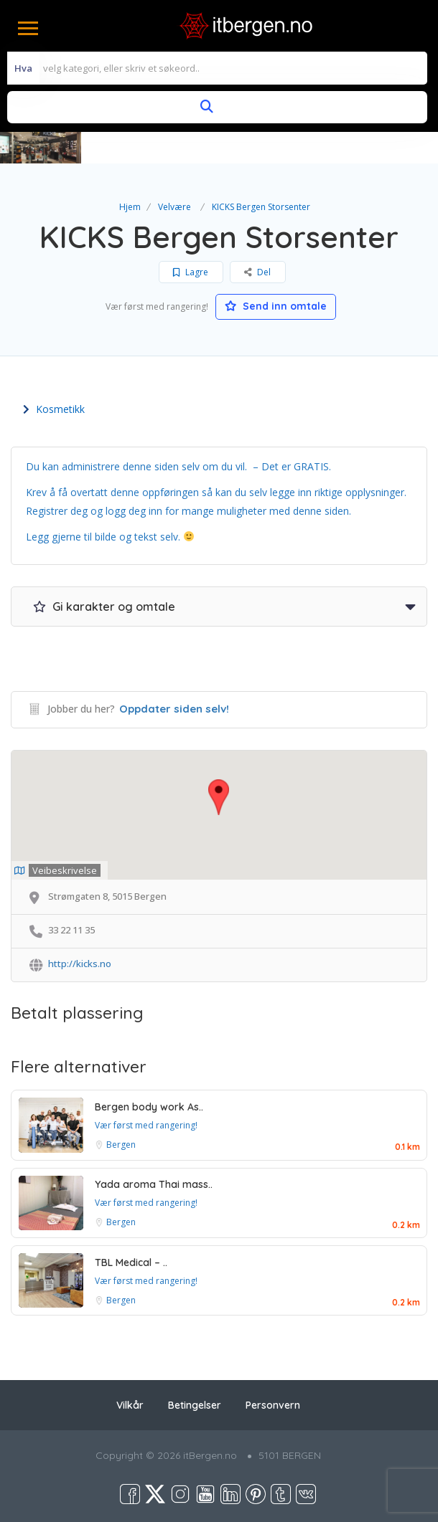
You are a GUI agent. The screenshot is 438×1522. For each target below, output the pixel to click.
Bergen (121, 1144)
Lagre (190, 272)
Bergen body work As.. (149, 1106)
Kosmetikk (54, 409)
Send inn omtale (276, 306)
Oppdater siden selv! (174, 708)
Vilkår (130, 1405)
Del (257, 272)
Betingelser (194, 1405)
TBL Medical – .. (131, 1262)
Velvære (174, 207)
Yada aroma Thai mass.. (154, 1184)
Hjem (130, 207)
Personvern (273, 1405)
